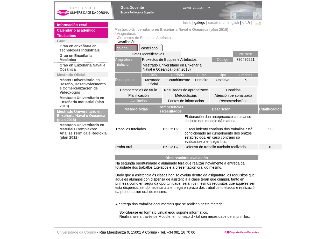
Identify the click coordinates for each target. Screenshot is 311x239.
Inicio (188, 22)
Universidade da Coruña (76, 232)
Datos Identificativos (148, 54)
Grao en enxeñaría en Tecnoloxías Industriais (80, 48)
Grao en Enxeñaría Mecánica (76, 58)
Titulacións (66, 36)
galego (122, 48)
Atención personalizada (233, 95)
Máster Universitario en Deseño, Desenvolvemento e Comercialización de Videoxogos (83, 86)
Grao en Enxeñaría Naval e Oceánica (82, 67)
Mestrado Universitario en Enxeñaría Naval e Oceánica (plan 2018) (81, 115)
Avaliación (138, 101)
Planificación (138, 95)
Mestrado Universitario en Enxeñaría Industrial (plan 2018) (82, 102)
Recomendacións (233, 101)
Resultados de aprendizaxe (186, 90)
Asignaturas (126, 34)
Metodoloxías (186, 95)
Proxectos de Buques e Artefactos (145, 38)
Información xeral (72, 25)
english (233, 22)
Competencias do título (138, 90)
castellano (216, 22)
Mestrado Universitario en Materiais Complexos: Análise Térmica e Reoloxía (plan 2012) (83, 131)
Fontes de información (186, 101)
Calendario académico (76, 30)
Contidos (233, 90)
